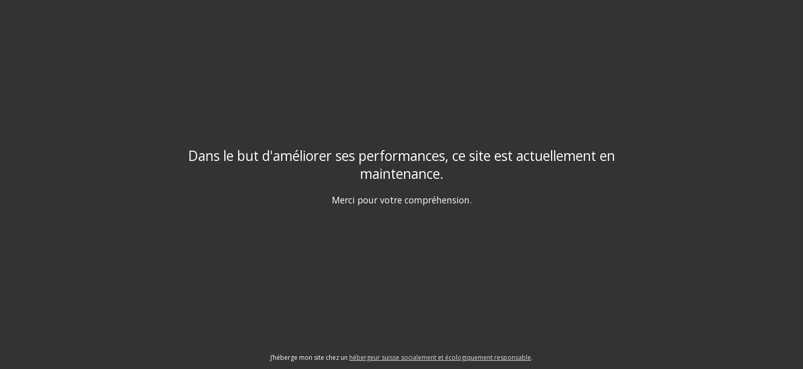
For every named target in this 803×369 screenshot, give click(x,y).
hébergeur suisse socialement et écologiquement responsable (440, 357)
